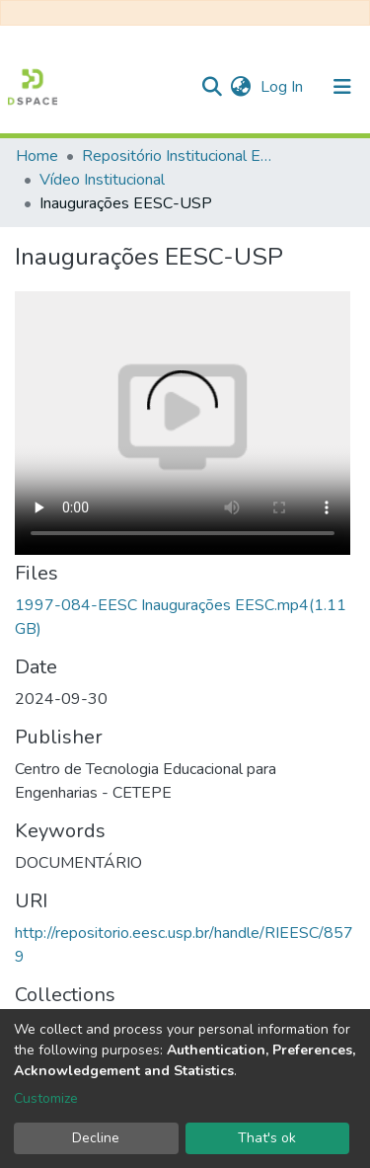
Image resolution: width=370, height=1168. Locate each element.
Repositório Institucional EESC (180, 156)
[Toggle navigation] (342, 87)
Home (37, 156)
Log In (283, 87)
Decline (95, 1138)
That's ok (267, 1138)
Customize (46, 1098)
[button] (240, 87)
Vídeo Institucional (102, 180)
